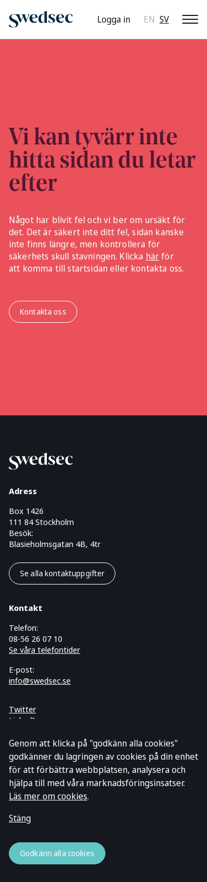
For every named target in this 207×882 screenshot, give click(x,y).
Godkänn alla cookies (57, 853)
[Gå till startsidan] (90, 459)
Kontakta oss (43, 311)
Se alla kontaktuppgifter (62, 573)
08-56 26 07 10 (35, 638)
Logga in (113, 19)
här (152, 256)
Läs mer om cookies (48, 796)
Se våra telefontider (44, 649)
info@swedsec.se (40, 680)
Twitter (22, 709)
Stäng (20, 818)
